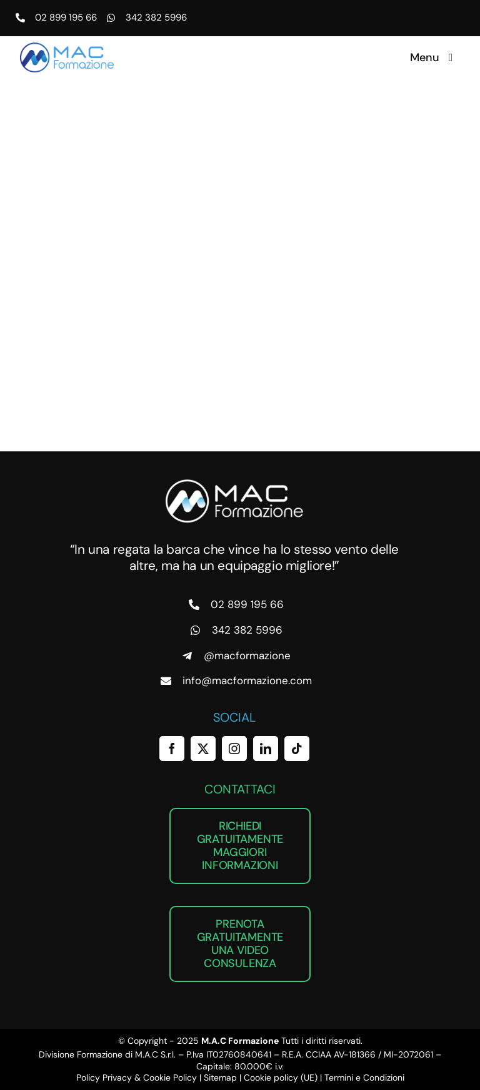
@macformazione (247, 655)
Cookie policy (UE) (281, 1077)
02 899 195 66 (66, 17)
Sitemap (220, 1077)
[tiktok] (296, 748)
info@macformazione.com (247, 680)
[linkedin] (265, 748)
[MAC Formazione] (234, 484)
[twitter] (203, 748)
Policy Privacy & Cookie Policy (136, 1077)
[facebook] (171, 748)
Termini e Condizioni (364, 1077)
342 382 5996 (156, 17)
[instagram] (234, 748)
